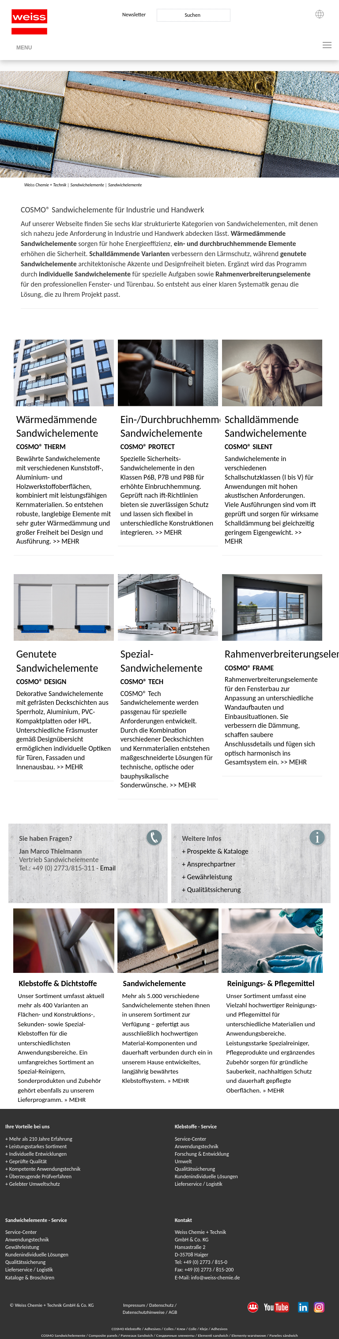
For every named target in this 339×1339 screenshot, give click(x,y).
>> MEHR (66, 541)
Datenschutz (162, 1305)
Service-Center (190, 1139)
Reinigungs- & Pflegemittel (271, 983)
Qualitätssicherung (195, 1169)
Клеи (181, 1328)
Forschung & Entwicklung (202, 1154)
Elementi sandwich (213, 1335)
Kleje (204, 1328)
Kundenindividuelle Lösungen (206, 1176)
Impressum (134, 1305)
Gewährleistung (22, 1247)
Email (108, 868)
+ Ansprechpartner (208, 864)
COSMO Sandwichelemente (63, 1335)
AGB (173, 1312)
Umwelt (183, 1161)
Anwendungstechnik (196, 1146)
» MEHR (75, 1100)
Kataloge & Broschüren (29, 1278)
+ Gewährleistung (207, 877)
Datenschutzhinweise (144, 1312)
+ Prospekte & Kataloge (215, 851)
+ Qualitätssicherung (211, 889)
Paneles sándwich (283, 1335)
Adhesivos (219, 1328)
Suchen (192, 15)
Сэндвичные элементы (176, 1335)
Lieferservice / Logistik (198, 1184)
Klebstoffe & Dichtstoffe (58, 983)
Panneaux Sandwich (137, 1335)
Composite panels (103, 1335)
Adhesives (152, 1328)
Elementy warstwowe (249, 1335)
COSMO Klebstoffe (126, 1328)
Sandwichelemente (87, 185)
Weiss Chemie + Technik (45, 185)
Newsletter (134, 14)
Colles (169, 1328)
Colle (192, 1328)
